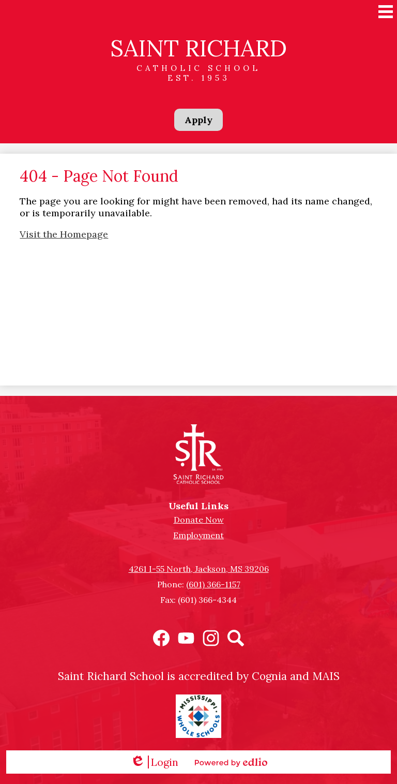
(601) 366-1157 (213, 584)
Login (154, 762)
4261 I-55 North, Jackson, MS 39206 (199, 569)
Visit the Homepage (64, 234)
